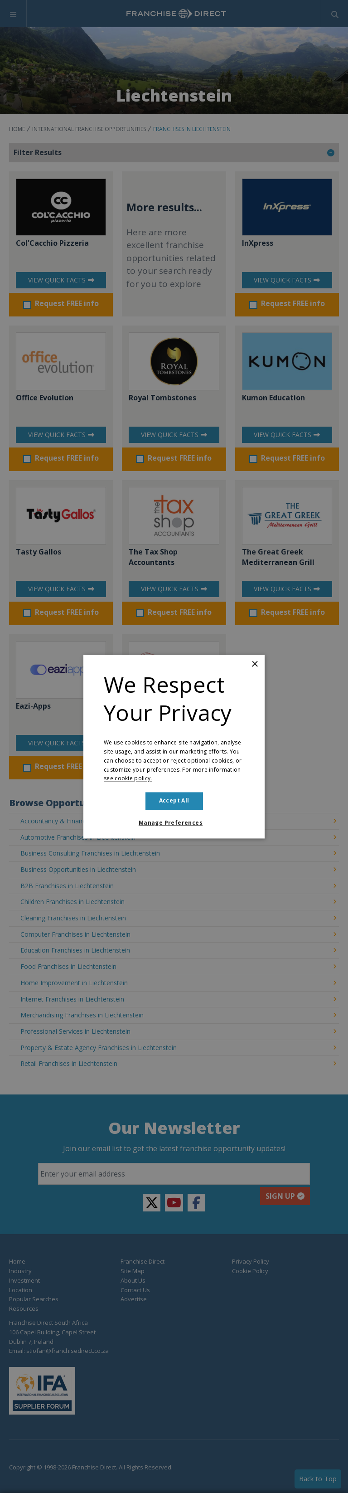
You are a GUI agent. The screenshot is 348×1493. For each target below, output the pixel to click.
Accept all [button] (174, 801)
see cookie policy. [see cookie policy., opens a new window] (128, 779)
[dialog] (174, 746)
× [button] (254, 664)
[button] (174, 823)
